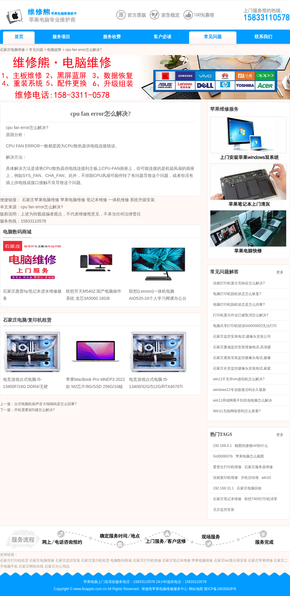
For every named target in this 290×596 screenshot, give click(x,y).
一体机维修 (118, 199)
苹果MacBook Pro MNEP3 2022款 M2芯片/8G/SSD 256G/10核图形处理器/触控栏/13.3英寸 (95, 386)
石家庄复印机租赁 (95, 560)
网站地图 (196, 589)
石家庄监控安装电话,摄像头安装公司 (242, 336)
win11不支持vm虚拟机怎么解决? (239, 379)
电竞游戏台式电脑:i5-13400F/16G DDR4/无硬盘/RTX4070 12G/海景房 (25, 386)
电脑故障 (54, 50)
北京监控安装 (223, 510)
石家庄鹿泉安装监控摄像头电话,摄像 (242, 358)
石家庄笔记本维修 (227, 499)
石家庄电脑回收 (249, 488)
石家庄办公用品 (57, 566)
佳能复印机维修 (225, 478)
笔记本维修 (96, 199)
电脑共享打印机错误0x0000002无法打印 (245, 326)
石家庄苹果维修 (260, 560)
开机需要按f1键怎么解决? (34, 410)
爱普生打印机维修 (227, 467)
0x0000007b (223, 456)
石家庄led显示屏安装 (230, 560)
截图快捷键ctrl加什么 (251, 446)
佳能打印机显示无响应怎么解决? (239, 283)
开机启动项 (250, 478)
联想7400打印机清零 (260, 499)
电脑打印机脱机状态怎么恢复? (237, 294)
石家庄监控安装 (67, 560)
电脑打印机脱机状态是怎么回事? (239, 304)
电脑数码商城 (121, 560)
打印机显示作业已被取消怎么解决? (240, 315)
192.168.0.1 (222, 446)
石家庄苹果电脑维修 (40, 199)
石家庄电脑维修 (12, 50)
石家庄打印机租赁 (14, 560)
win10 (266, 478)
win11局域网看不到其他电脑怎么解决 (242, 400)
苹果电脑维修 (72, 199)
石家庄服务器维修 (258, 467)
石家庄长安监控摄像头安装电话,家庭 (242, 368)
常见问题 (36, 50)
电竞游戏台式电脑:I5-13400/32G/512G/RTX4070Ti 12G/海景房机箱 (156, 386)
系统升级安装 (142, 199)
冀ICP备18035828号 (220, 589)
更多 (281, 272)
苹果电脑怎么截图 (250, 456)
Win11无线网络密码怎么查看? (237, 411)
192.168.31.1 (223, 488)
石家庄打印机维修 (147, 560)
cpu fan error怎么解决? (42, 206)
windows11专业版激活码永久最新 (239, 390)
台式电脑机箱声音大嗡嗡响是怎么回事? (45, 404)
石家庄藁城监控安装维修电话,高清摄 (242, 347)
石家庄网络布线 (31, 566)
